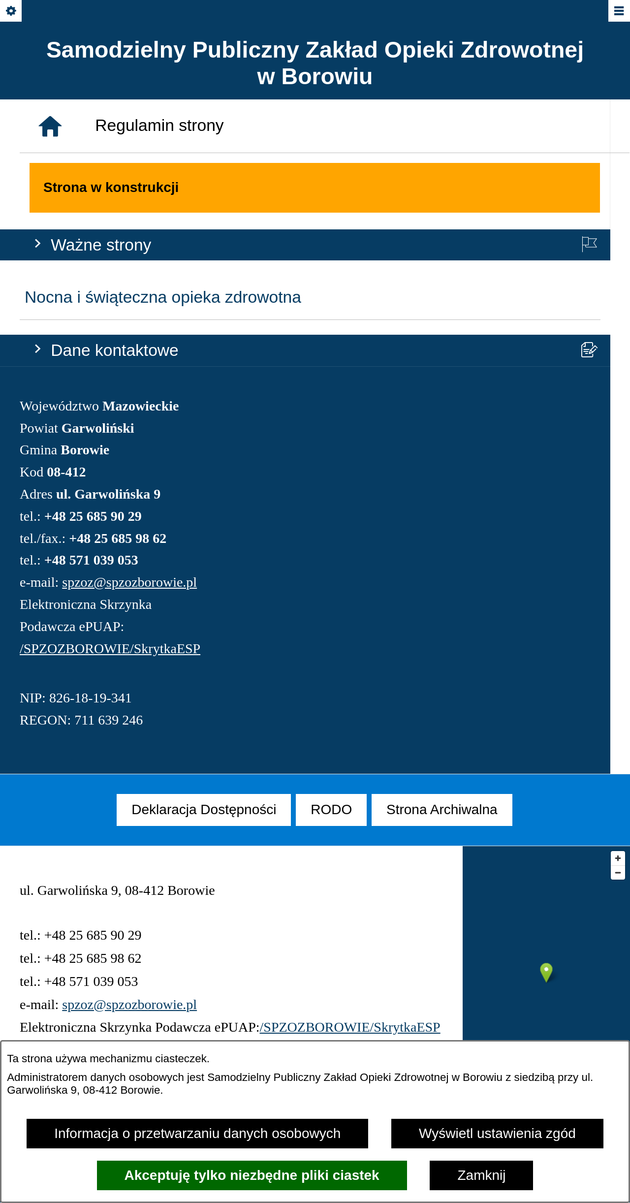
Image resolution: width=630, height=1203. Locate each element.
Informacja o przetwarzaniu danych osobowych (197, 1133)
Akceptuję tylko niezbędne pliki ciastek (252, 1175)
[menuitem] (204, 810)
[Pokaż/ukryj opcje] (11, 11)
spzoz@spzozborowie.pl (129, 452)
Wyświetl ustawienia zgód (497, 1133)
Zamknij (481, 1175)
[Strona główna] (50, 670)
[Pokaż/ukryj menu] (618, 11)
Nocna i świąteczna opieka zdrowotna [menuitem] (163, 167)
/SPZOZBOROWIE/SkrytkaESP (110, 518)
